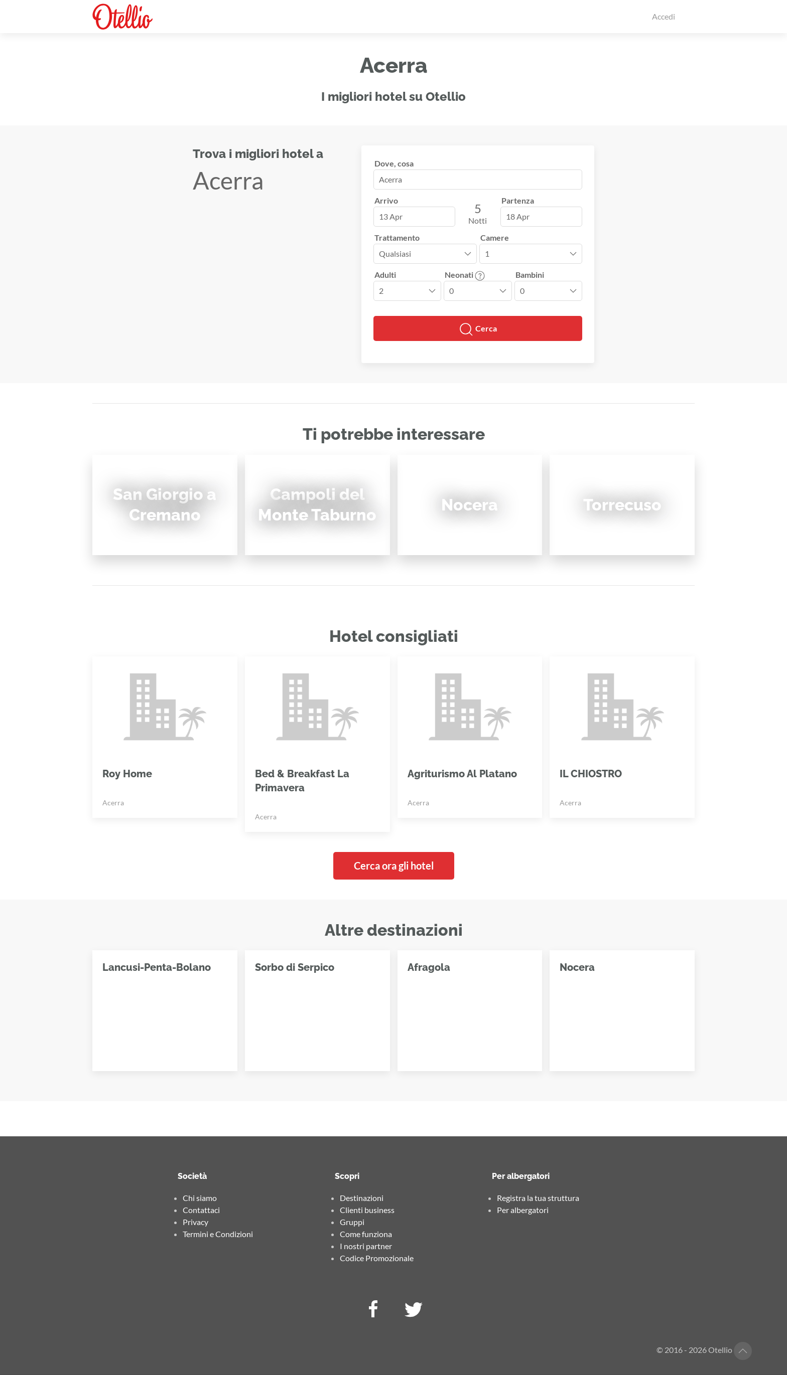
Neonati (465, 274)
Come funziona (366, 1234)
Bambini (529, 274)
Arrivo (386, 200)
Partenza (517, 200)
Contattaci (201, 1210)
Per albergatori (523, 1210)
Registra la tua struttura (538, 1197)
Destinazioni (361, 1197)
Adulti (385, 274)
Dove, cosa (394, 163)
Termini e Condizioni (218, 1234)
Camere (494, 237)
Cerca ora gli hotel (394, 866)
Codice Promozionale (377, 1258)
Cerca (478, 328)
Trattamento (397, 237)
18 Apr (518, 216)
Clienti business (367, 1210)
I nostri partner (366, 1246)
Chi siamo (200, 1197)
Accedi (663, 16)
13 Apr (391, 216)
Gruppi (352, 1222)
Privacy (195, 1222)
